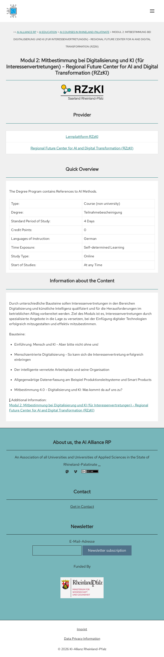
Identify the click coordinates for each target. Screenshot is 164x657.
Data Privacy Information (82, 638)
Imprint (82, 629)
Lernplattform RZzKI (82, 136)
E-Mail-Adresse (82, 541)
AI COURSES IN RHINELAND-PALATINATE (84, 32)
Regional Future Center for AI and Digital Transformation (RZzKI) (82, 148)
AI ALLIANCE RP (26, 32)
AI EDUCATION (48, 32)
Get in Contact (82, 506)
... (99, 464)
